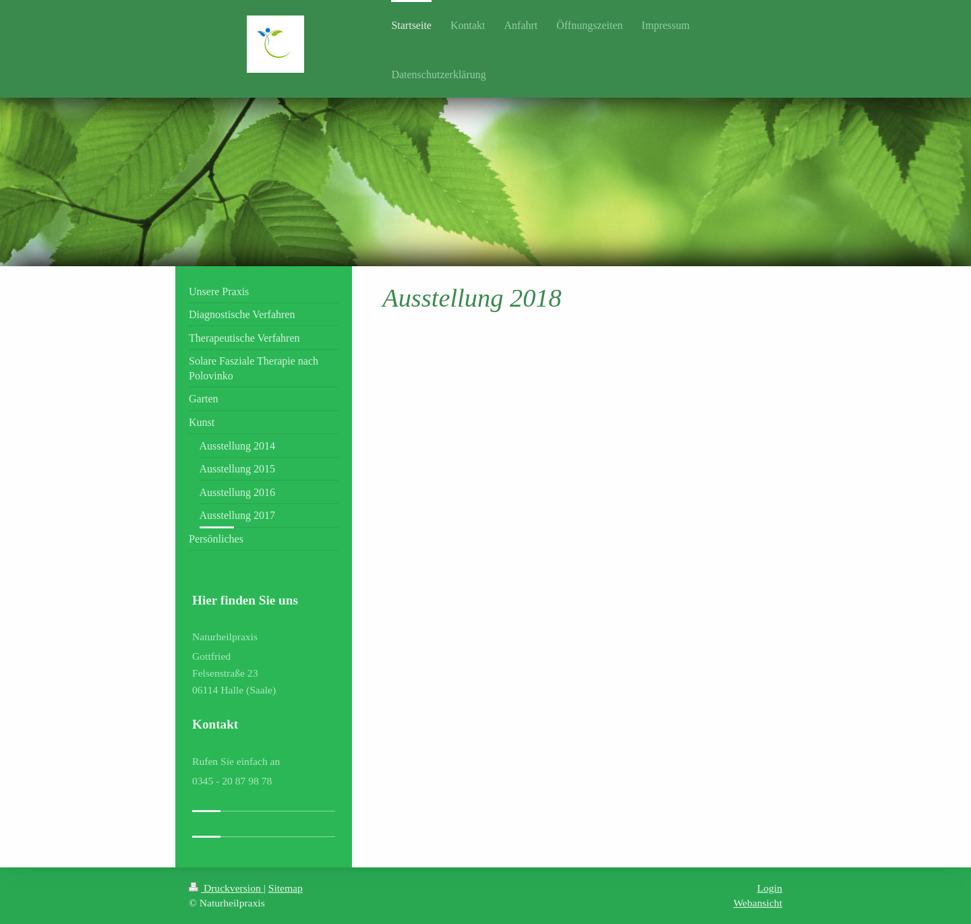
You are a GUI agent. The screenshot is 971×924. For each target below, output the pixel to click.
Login (769, 888)
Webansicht (758, 902)
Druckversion (226, 888)
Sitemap (285, 888)
